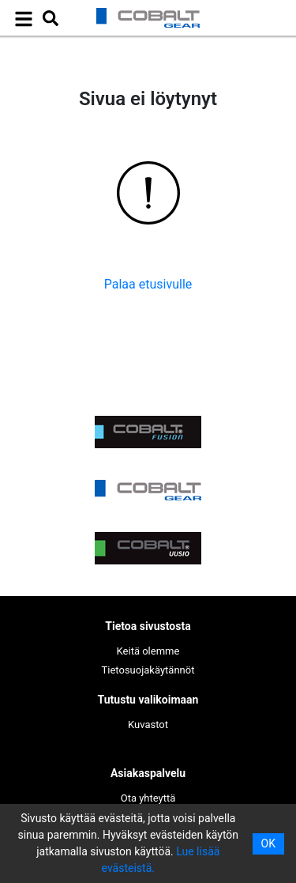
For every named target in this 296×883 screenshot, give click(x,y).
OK (268, 843)
